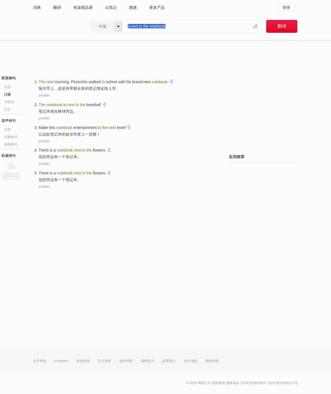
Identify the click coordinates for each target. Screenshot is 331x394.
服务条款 (232, 383)
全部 (7, 87)
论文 (7, 109)
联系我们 (169, 361)
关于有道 (39, 361)
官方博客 (104, 361)
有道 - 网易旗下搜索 (55, 26)
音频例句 (10, 137)
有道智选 (83, 361)
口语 (7, 94)
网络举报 (212, 361)
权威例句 (8, 155)
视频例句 (10, 144)
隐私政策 (218, 383)
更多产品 (157, 7)
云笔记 (111, 7)
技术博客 (126, 361)
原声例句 (8, 120)
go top (11, 165)
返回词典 (11, 176)
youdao (44, 95)
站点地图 (190, 361)
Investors (61, 361)
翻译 (57, 7)
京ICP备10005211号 (283, 383)
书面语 (9, 102)
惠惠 (133, 7)
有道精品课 (83, 7)
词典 (37, 7)
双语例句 (8, 78)
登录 (286, 7)
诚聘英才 (147, 361)
